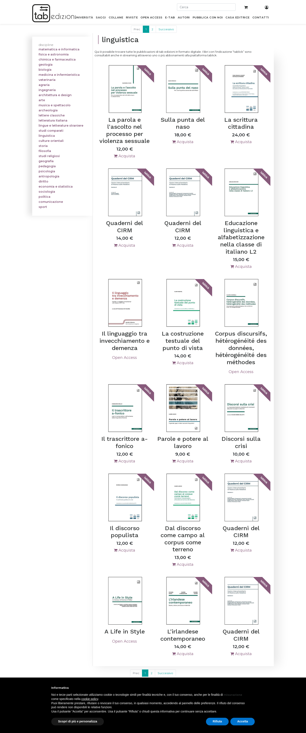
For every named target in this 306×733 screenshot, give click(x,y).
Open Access (124, 357)
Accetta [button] (242, 721)
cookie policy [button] (89, 699)
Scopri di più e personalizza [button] (77, 721)
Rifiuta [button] (217, 721)
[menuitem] (84, 18)
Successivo (166, 29)
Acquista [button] (124, 156)
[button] (252, 687)
